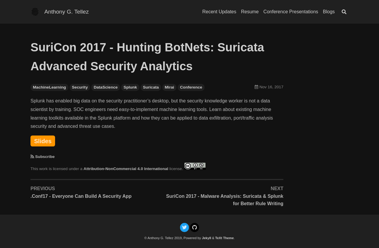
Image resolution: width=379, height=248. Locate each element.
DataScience (106, 87)
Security (80, 87)
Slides (43, 141)
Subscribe (45, 156)
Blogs (329, 11)
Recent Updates (219, 11)
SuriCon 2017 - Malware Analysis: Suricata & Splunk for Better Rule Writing (224, 200)
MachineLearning (49, 87)
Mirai (169, 87)
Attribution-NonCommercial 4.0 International (125, 168)
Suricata (151, 87)
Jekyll (206, 238)
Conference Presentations (291, 11)
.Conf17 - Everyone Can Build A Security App (80, 196)
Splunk (130, 87)
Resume (250, 11)
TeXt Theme (224, 238)
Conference (191, 87)
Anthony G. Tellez (66, 12)
